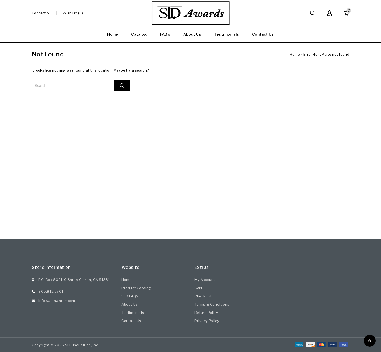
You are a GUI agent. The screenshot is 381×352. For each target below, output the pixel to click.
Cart (198, 288)
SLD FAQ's (130, 296)
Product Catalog (136, 288)
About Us (192, 34)
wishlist (70, 13)
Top (370, 341)
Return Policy (206, 312)
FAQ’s (165, 34)
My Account (204, 280)
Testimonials (226, 34)
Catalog (139, 34)
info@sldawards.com (56, 300)
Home (112, 34)
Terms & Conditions (211, 304)
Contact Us (263, 34)
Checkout (203, 296)
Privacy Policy (206, 321)
